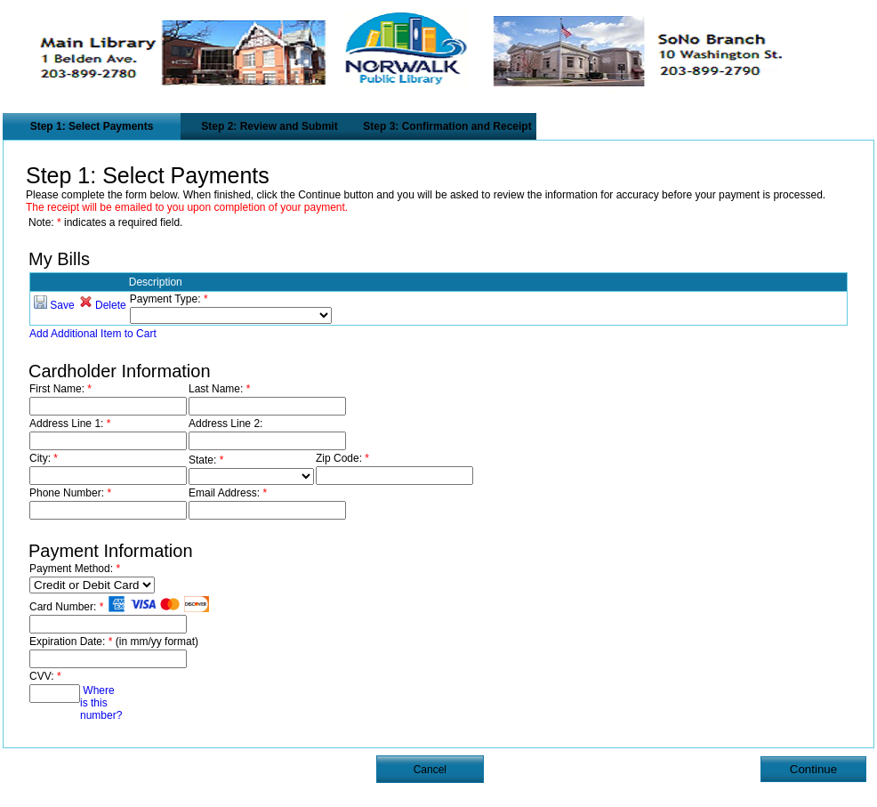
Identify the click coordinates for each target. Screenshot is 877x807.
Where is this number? (101, 703)
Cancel (430, 769)
